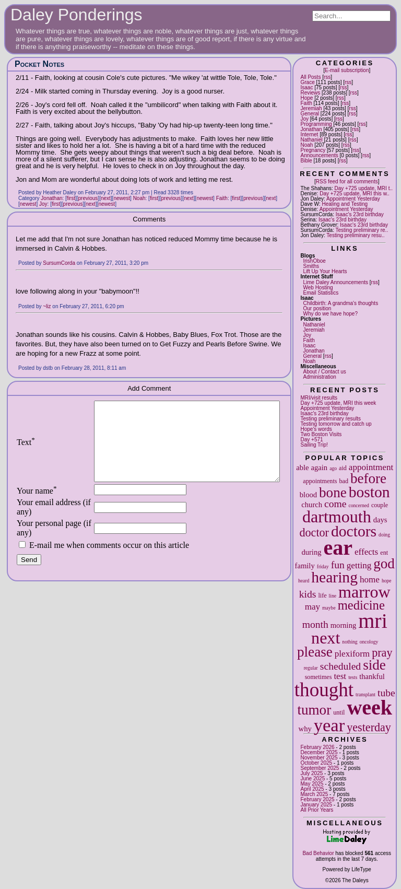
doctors (353, 531)
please (315, 652)
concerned (358, 505)
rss (327, 77)
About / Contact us (324, 372)
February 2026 (317, 747)
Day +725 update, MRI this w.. (355, 193)
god (384, 563)
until (339, 712)
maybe (329, 608)
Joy (304, 119)
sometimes (318, 677)
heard (303, 580)
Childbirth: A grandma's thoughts (340, 303)
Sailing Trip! (313, 445)
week (369, 707)
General (309, 113)
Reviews (310, 93)
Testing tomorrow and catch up (335, 424)
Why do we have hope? (330, 314)
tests (352, 677)
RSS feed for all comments (347, 181)
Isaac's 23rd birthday (360, 214)
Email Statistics (320, 293)
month (315, 624)
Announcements (319, 155)
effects (366, 552)
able (302, 467)
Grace (307, 82)
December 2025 (318, 752)
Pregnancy (312, 150)
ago (333, 468)
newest (121, 198)
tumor (314, 710)
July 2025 (311, 773)
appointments (320, 481)
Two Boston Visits (320, 434)
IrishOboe (314, 261)
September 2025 (319, 768)
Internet (309, 134)
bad (343, 481)
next (325, 637)
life (322, 595)
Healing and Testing (345, 204)
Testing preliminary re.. (362, 230)
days (380, 520)
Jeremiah (311, 108)
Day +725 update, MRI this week (338, 403)
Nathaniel (311, 140)
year (329, 725)
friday (323, 566)
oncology (369, 642)
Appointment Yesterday (353, 199)
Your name (37, 506)
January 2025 (316, 805)
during (311, 552)
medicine (361, 605)
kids (307, 594)
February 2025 (317, 799)
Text (26, 450)
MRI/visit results (318, 398)
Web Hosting (318, 287)
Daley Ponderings (76, 14)
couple (379, 505)
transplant (365, 694)
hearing (334, 577)
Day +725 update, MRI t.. (364, 188)
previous (88, 198)
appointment (371, 467)
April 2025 (312, 789)
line (332, 596)
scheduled (340, 666)
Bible (306, 160)
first (71, 198)
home (370, 579)
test (340, 676)
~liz (47, 306)
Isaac (306, 87)
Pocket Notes (39, 64)
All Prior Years (316, 810)
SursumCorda (59, 263)
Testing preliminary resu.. (355, 235)
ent (384, 552)
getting (359, 565)
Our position (317, 308)
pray (382, 652)
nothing (349, 642)
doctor (314, 532)
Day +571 (311, 439)
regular (311, 668)
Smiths (311, 266)
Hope (306, 98)
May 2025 (311, 784)
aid (343, 468)
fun (338, 564)
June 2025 (312, 778)
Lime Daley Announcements (335, 282)
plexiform (352, 654)
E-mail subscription (347, 70)
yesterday (369, 727)
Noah (306, 145)
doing (384, 534)
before (368, 478)
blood (308, 494)
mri (372, 621)
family (305, 566)
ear (338, 547)
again (319, 467)
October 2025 (316, 763)
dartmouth (336, 516)
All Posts (310, 77)
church (311, 504)
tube (386, 692)
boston (369, 492)
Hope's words (316, 429)
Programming (316, 124)
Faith (306, 103)
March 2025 (314, 794)
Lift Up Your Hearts (325, 271)
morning (343, 625)
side (374, 665)
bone (333, 492)
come (335, 503)
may (312, 607)
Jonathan (311, 129)
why (305, 728)
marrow (364, 591)
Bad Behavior (318, 853)
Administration (319, 377)
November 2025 (318, 758)
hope (387, 580)
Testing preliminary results (330, 419)
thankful (372, 676)
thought (323, 689)
